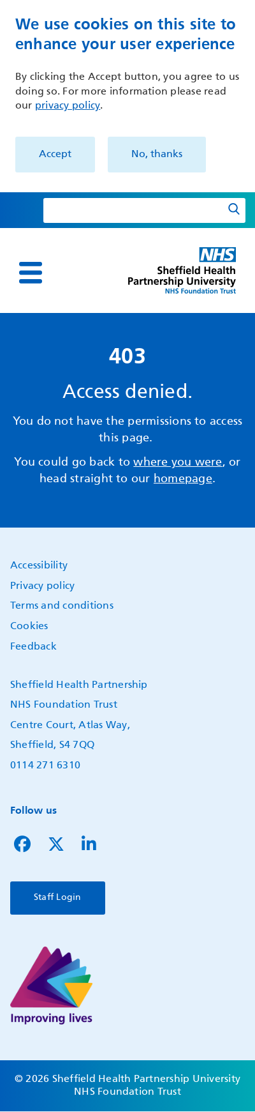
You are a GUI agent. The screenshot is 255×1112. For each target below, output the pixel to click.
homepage (183, 479)
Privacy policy (42, 586)
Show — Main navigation (13, 281)
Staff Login (58, 897)
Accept (55, 154)
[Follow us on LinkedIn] (89, 847)
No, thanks (156, 154)
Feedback (33, 647)
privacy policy (67, 106)
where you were (177, 462)
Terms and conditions (61, 606)
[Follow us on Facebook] (22, 847)
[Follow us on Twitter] (56, 847)
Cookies (29, 626)
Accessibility (39, 566)
